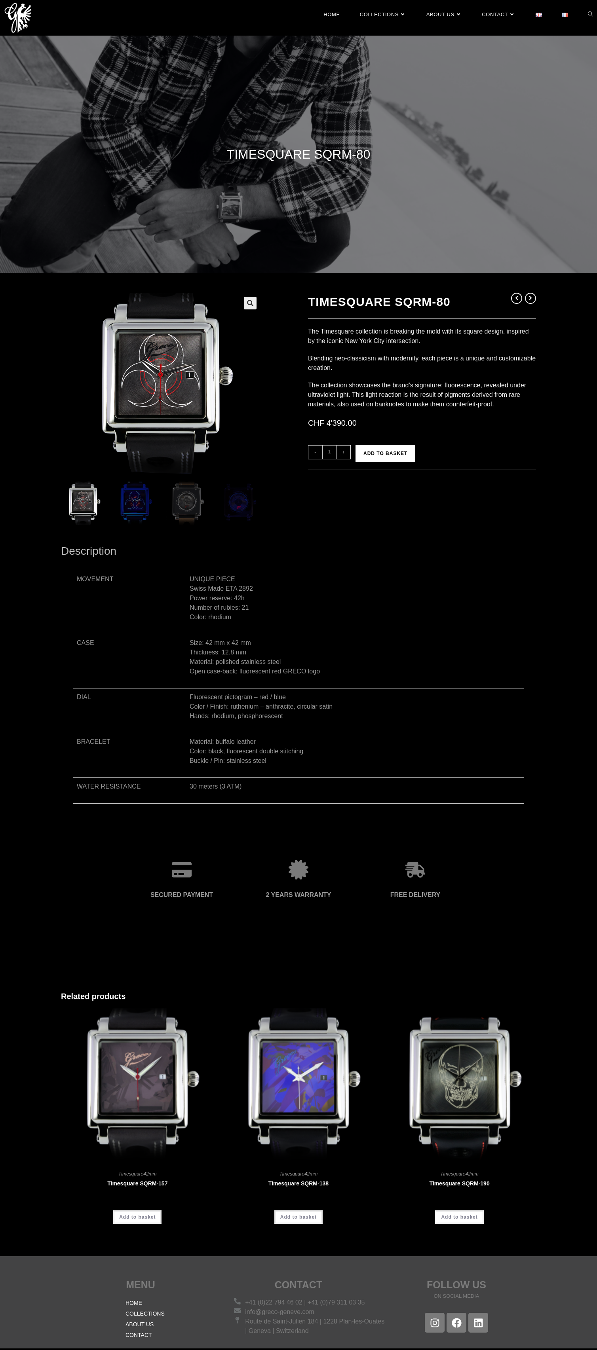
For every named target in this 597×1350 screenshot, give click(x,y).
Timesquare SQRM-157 (137, 1184)
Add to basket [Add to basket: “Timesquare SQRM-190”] (459, 1218)
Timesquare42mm (137, 1175)
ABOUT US (139, 1326)
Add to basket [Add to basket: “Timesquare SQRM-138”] (298, 1218)
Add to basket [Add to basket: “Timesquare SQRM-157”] (137, 1218)
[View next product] (530, 298)
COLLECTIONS (145, 1315)
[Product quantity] (329, 452)
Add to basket (385, 453)
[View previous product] (516, 298)
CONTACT (138, 1336)
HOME (133, 1304)
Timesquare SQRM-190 (459, 1184)
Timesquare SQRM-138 (298, 1184)
